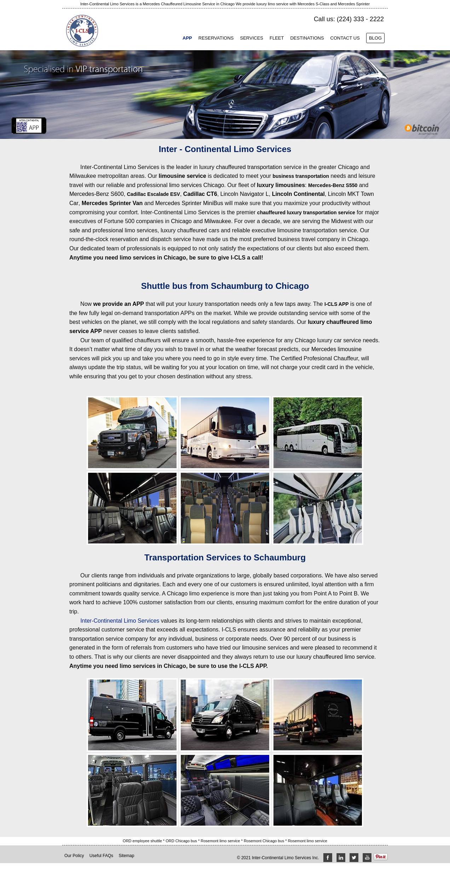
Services (251, 38)
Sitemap (126, 855)
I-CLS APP (336, 304)
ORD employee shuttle (143, 841)
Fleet (277, 38)
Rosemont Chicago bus (264, 841)
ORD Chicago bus (182, 841)
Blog (375, 38)
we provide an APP (118, 304)
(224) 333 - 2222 (360, 19)
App (187, 38)
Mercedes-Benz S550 (332, 185)
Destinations (307, 38)
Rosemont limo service (221, 841)
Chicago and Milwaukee (201, 221)
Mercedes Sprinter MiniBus (189, 203)
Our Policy (74, 855)
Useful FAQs (101, 855)
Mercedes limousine (336, 349)
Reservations (216, 38)
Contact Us (345, 38)
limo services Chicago (196, 185)
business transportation (301, 176)
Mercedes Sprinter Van (112, 203)
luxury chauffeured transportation (240, 167)
